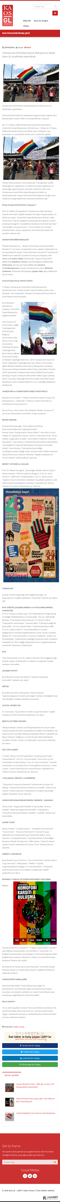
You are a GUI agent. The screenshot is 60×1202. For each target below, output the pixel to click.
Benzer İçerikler (11, 1075)
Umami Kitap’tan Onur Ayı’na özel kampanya (35, 1113)
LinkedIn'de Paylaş (30, 1058)
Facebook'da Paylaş (30, 1045)
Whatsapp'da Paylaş (30, 1064)
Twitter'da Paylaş (30, 1051)
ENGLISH (27, 21)
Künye (26, 26)
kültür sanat (19, 1026)
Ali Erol (27, 47)
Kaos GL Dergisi (41, 21)
